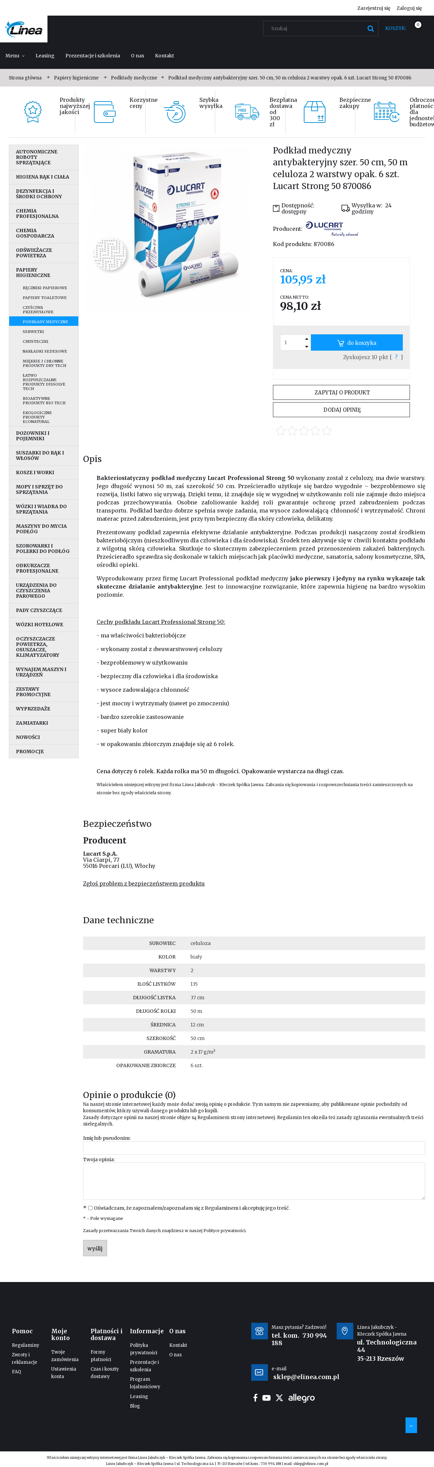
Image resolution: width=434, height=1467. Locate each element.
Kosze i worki (35, 472)
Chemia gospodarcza (35, 233)
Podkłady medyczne (45, 321)
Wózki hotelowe (39, 624)
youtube (266, 1398)
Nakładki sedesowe (45, 351)
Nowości (28, 737)
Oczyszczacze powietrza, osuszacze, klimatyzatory (37, 647)
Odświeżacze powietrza (34, 253)
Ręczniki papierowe (45, 287)
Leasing (139, 1396)
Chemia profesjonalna (37, 213)
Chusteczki (35, 341)
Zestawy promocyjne (33, 692)
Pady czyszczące (39, 610)
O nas (175, 1355)
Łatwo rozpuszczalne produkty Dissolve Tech (44, 382)
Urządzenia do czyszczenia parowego (36, 590)
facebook (255, 1398)
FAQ (16, 1372)
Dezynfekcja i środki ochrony (39, 194)
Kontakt (178, 1345)
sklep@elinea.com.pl (310, 1464)
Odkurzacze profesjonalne (37, 568)
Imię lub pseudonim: (107, 1138)
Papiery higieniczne (33, 272)
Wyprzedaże (33, 709)
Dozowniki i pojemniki (33, 436)
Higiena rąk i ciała (42, 177)
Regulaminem (213, 1117)
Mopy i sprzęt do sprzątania (39, 489)
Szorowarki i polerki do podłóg (43, 548)
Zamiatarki (32, 723)
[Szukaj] (370, 28)
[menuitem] (15, 55)
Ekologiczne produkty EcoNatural (37, 417)
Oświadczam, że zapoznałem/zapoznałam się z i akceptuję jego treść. (192, 1208)
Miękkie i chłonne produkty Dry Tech (44, 363)
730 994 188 (271, 1464)
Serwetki (33, 331)
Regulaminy (25, 1345)
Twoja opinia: (99, 1159)
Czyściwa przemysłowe (38, 309)
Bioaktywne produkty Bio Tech (44, 400)
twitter (279, 1398)
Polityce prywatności (224, 1230)
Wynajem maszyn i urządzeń (41, 672)
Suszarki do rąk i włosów (40, 455)
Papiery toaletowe (45, 297)
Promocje (30, 751)
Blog (135, 1406)
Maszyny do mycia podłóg (41, 529)
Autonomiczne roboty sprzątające (36, 157)
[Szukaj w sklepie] (322, 28)
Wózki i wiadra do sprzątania (41, 509)
